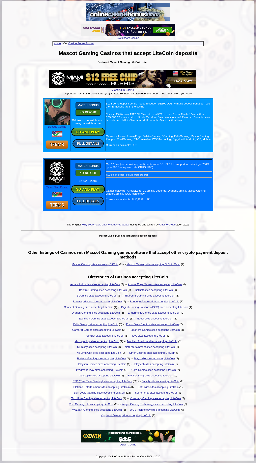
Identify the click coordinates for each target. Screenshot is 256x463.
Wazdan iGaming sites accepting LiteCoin (97, 409)
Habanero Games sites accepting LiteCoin (155, 329)
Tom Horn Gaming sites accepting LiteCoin (96, 398)
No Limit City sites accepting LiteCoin (99, 352)
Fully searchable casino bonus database (106, 224)
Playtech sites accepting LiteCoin (154, 364)
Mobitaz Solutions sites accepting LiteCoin (152, 341)
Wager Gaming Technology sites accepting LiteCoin (152, 404)
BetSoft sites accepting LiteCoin (154, 289)
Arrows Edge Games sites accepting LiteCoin (155, 284)
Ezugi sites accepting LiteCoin (155, 318)
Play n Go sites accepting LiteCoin (154, 358)
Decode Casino (57, 125)
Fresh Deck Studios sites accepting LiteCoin (152, 324)
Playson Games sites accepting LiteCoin (102, 364)
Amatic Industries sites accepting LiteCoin (95, 284)
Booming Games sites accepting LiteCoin (97, 301)
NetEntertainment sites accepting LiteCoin (150, 346)
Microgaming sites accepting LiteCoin (97, 341)
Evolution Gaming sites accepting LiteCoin (104, 318)
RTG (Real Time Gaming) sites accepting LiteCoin (102, 381)
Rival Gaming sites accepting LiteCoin (150, 375)
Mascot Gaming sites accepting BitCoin (95, 264)
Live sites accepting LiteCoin (149, 335)
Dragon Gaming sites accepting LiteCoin (96, 312)
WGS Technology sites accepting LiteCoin (155, 409)
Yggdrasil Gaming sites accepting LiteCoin (126, 415)
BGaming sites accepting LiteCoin (97, 295)
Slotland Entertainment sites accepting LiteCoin (101, 387)
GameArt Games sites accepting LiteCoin (96, 329)
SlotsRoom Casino (128, 37)
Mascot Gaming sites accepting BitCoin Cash (153, 264)
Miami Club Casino (122, 89)
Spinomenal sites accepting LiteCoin (156, 392)
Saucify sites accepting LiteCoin (160, 381)
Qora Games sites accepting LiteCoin (153, 369)
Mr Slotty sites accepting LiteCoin (97, 346)
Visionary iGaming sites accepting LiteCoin (155, 398)
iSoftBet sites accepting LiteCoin (105, 335)
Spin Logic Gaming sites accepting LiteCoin (99, 392)
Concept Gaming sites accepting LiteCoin (88, 307)
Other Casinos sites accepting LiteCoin (152, 352)
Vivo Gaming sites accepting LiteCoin (91, 404)
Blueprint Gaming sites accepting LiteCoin (150, 295)
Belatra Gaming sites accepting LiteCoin (103, 289)
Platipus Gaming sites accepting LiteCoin (101, 358)
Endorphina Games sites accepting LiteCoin (154, 312)
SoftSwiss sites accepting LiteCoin (158, 387)
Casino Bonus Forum (81, 43)
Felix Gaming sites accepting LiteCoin (95, 324)
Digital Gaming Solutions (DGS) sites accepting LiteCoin (154, 307)
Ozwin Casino (128, 444)
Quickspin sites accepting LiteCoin (99, 375)
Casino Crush (167, 224)
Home (57, 43)
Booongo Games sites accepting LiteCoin (154, 301)
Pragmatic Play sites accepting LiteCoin (99, 369)
